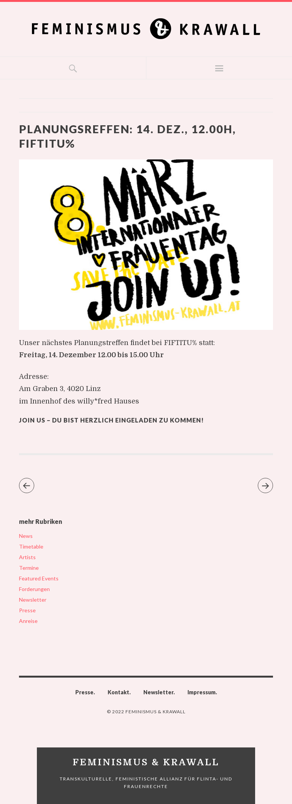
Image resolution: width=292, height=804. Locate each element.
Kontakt (118, 692)
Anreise (28, 621)
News (26, 536)
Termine (29, 567)
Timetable (31, 546)
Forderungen (34, 589)
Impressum (201, 692)
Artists (27, 557)
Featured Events (39, 578)
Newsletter (32, 599)
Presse (27, 610)
